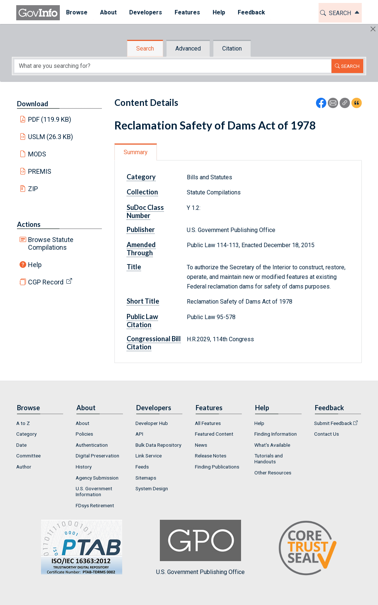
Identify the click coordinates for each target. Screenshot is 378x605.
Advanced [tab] (188, 48)
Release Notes (210, 456)
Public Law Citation (142, 320)
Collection (142, 192)
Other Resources (272, 473)
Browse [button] (76, 12)
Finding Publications (217, 467)
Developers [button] (145, 12)
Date (21, 445)
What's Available (272, 445)
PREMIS (39, 171)
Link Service (148, 456)
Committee (28, 456)
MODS (37, 154)
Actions (29, 224)
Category (141, 177)
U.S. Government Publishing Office (200, 547)
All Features (208, 423)
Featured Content (214, 434)
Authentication (92, 445)
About (82, 423)
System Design (151, 488)
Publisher (141, 229)
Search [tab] (145, 48)
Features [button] (187, 12)
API (139, 434)
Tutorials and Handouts (268, 458)
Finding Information (275, 434)
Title (134, 267)
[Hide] (373, 29)
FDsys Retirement (95, 505)
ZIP (33, 189)
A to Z (23, 423)
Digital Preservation (97, 456)
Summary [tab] (136, 152)
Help (35, 265)
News (201, 445)
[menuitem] (77, 13)
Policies (84, 434)
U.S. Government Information (94, 491)
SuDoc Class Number (145, 211)
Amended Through (141, 249)
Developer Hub (151, 423)
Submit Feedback (333, 423)
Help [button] (219, 12)
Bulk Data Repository (158, 445)
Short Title (143, 301)
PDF (50, 119)
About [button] (108, 12)
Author (23, 467)
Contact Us (326, 434)
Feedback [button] (251, 12)
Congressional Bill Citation (154, 343)
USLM (50, 137)
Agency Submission (97, 478)
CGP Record (45, 282)
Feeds (142, 467)
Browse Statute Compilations (50, 243)
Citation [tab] (232, 48)
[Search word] (172, 66)
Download (32, 104)
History (84, 467)
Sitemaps (145, 478)
